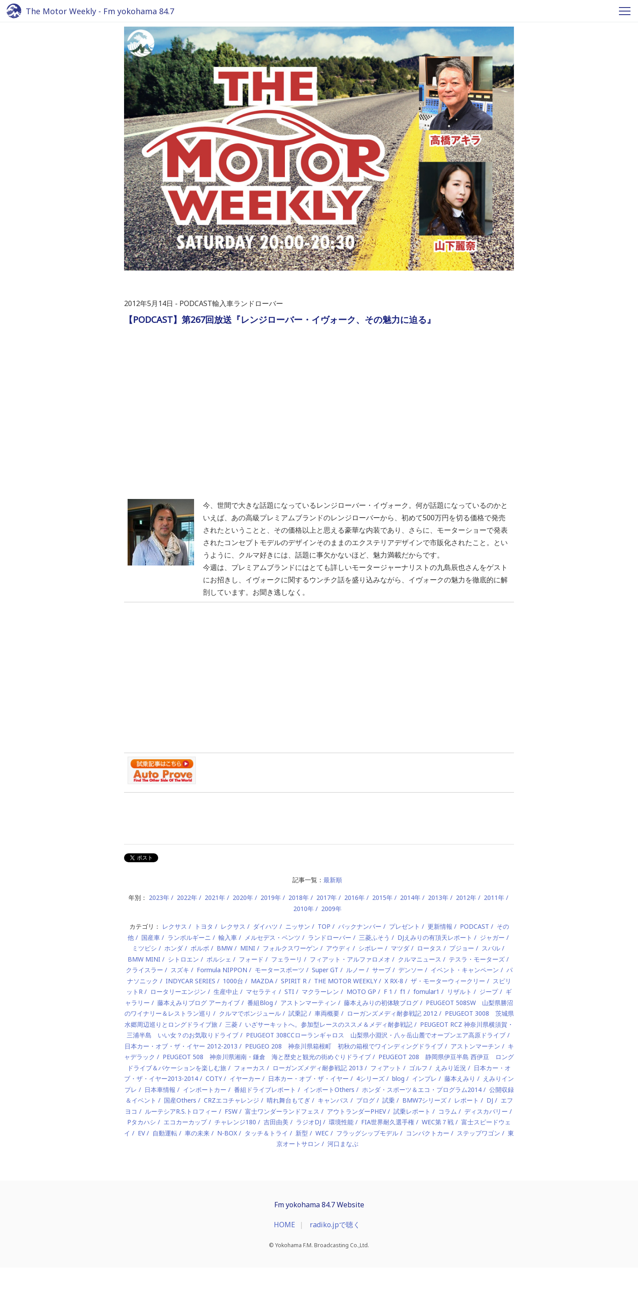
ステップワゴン (478, 1133)
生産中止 (226, 991)
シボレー (370, 948)
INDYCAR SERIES (190, 981)
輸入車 (227, 937)
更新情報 (440, 926)
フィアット (385, 1068)
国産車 (150, 937)
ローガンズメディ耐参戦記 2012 (392, 1013)
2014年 (410, 897)
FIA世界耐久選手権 (387, 1122)
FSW (231, 1111)
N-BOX (227, 1133)
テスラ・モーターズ (477, 959)
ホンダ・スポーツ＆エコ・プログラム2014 (422, 1089)
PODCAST (474, 926)
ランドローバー (329, 937)
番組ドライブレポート (265, 1089)
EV (141, 1133)
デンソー (410, 970)
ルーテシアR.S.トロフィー (181, 1111)
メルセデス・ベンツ (272, 937)
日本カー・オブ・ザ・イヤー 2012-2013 (180, 1046)
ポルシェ (218, 959)
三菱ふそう (374, 937)
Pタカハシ (141, 1122)
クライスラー (144, 970)
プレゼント (404, 926)
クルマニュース (419, 959)
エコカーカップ (185, 1122)
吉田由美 (276, 1122)
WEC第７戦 (438, 1122)
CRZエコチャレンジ (231, 1100)
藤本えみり (459, 1078)
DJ (489, 1100)
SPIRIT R (294, 981)
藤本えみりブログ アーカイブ (198, 1002)
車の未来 (197, 1133)
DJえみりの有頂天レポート (434, 937)
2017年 (326, 897)
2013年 (438, 897)
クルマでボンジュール (250, 1013)
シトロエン (183, 959)
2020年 (243, 897)
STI (289, 991)
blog (398, 1078)
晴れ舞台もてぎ (288, 1100)
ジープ (488, 991)
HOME (284, 1224)
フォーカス (249, 1068)
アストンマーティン (308, 1002)
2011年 (494, 897)
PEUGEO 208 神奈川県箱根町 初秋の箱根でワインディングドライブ (344, 1046)
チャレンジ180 (235, 1122)
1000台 (233, 981)
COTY (214, 1078)
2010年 (303, 908)
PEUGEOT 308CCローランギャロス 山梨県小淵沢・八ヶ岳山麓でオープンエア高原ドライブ (376, 1035)
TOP (324, 926)
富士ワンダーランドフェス (282, 1111)
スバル (491, 948)
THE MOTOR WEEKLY (345, 981)
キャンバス (333, 1100)
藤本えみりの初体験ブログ (381, 1002)
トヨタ (204, 926)
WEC (322, 1133)
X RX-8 (394, 981)
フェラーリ (286, 959)
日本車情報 (159, 1089)
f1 (403, 991)
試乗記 (297, 1013)
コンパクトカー (427, 1133)
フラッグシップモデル (367, 1133)
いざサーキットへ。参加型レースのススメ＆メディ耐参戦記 (328, 1024)
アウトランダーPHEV (356, 1111)
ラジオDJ (308, 1122)
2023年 (159, 897)
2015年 (382, 897)
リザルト (459, 991)
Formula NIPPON (222, 970)
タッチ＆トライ (266, 1133)
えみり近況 (450, 1068)
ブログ (365, 1100)
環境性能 (341, 1122)
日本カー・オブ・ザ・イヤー (308, 1078)
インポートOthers (328, 1089)
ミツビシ (144, 948)
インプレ (424, 1078)
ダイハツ (265, 926)
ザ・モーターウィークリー (448, 981)
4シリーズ (370, 1078)
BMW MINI (144, 959)
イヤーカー (245, 1078)
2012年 (466, 897)
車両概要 (327, 1013)
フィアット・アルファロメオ (350, 959)
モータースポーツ (279, 970)
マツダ (400, 948)
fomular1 (426, 991)
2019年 (271, 897)
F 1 (388, 991)
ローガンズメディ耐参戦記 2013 (317, 1068)
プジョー (461, 948)
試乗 (388, 1100)
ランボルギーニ (189, 937)
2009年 (331, 908)
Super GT (325, 970)
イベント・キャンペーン (465, 970)
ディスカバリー (486, 1111)
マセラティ (261, 991)
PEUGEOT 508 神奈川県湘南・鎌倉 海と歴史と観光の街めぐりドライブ (267, 1056)
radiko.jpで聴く (335, 1224)
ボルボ (200, 948)
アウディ (338, 948)
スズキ (180, 970)
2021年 (215, 897)
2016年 (354, 897)
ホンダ (173, 948)
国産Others (180, 1100)
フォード (251, 959)
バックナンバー (359, 926)
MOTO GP (361, 991)
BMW (225, 948)
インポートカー (204, 1089)
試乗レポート (412, 1111)
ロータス (429, 948)
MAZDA (262, 981)
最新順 (332, 880)
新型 (302, 1133)
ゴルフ (418, 1068)
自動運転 (164, 1133)
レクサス (174, 926)
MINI (247, 948)
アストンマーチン (475, 1046)
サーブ (381, 970)
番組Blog (260, 1002)
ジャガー (492, 937)
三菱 (231, 1024)
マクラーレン (320, 991)
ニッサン (297, 926)
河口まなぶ (342, 1143)
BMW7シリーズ (424, 1100)
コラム (447, 1111)
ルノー (355, 970)
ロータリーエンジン (178, 991)
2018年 (298, 897)
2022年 (187, 897)
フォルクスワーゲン (291, 948)
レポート (466, 1100)
